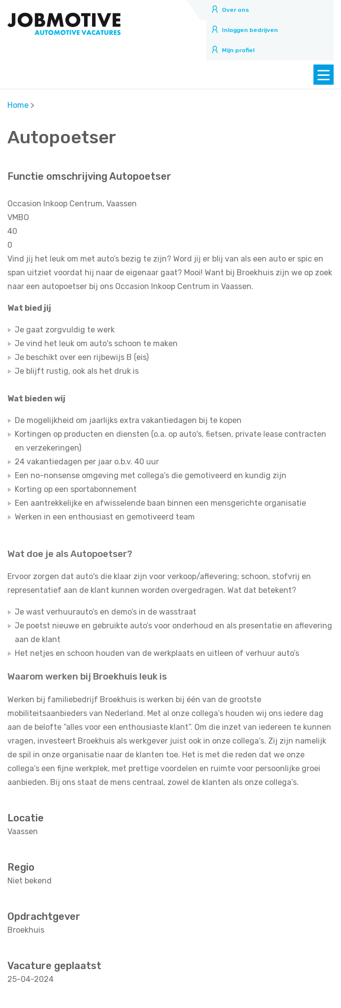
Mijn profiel (238, 50)
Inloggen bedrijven (250, 30)
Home (18, 105)
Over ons (235, 9)
